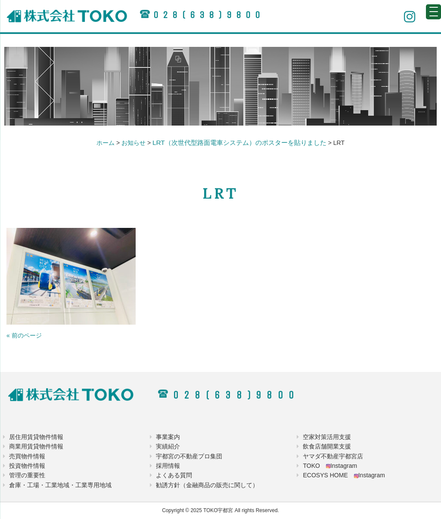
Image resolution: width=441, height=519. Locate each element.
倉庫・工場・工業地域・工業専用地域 (60, 485)
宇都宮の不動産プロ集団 (189, 456)
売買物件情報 (27, 456)
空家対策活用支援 (327, 436)
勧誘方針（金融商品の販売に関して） (207, 485)
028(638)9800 (208, 15)
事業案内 (168, 436)
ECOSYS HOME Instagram (344, 475)
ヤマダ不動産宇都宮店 (333, 456)
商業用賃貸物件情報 (36, 446)
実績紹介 (168, 446)
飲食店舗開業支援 (327, 446)
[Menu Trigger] (433, 11)
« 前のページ (24, 335)
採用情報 (168, 465)
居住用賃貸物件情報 (36, 436)
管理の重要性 (27, 475)
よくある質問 (174, 475)
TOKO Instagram (330, 465)
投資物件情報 (27, 465)
